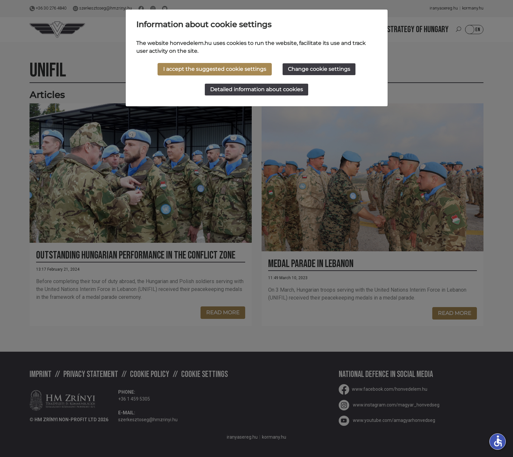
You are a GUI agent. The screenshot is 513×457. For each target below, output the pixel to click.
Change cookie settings (319, 69)
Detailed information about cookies (256, 89)
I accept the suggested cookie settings (214, 69)
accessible (497, 440)
